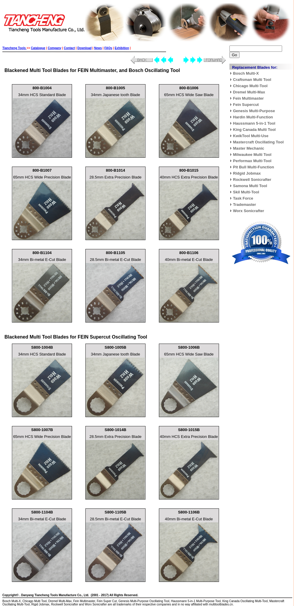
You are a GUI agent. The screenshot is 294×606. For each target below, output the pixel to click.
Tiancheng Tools (14, 48)
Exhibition (122, 48)
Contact (69, 48)
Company (55, 48)
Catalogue (38, 48)
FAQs (108, 48)
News (98, 48)
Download (84, 48)
